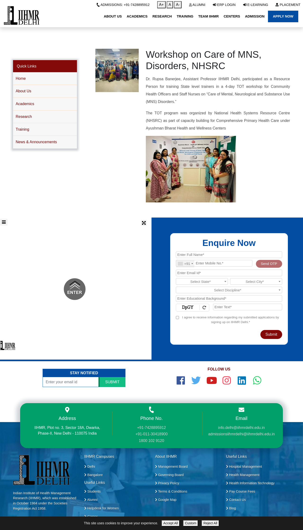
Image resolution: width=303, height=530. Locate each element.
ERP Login (224, 5)
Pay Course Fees (240, 491)
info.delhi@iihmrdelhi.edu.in (241, 428)
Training (22, 129)
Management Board (171, 466)
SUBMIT (112, 382)
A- (178, 5)
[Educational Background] (229, 298)
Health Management (242, 475)
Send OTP (269, 264)
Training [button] (185, 16)
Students (92, 491)
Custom (190, 523)
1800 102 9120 (151, 441)
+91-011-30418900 (151, 434)
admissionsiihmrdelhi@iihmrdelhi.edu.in (241, 434)
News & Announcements (36, 142)
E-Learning (255, 5)
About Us (23, 91)
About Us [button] (113, 16)
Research (24, 117)
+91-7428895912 (151, 428)
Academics (25, 104)
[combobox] (185, 263)
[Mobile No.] (214, 263)
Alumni (197, 5)
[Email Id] (229, 273)
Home (21, 78)
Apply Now (283, 16)
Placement (288, 5)
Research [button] (162, 16)
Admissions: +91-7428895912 (123, 5)
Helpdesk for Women (101, 508)
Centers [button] (232, 16)
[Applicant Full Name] (229, 254)
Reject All (210, 523)
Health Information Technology (250, 483)
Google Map (166, 500)
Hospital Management (244, 466)
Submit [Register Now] (271, 334)
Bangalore (93, 475)
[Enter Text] (247, 307)
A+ (161, 5)
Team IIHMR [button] (208, 16)
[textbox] (202, 281)
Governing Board (169, 475)
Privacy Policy (167, 483)
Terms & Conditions (171, 491)
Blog (231, 508)
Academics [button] (137, 16)
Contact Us (236, 500)
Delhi (89, 466)
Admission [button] (254, 16)
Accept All (170, 523)
